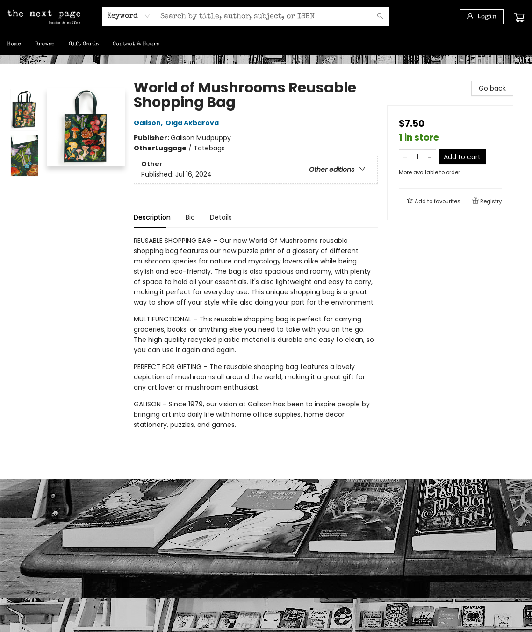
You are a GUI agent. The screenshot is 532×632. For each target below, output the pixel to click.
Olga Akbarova (193, 123)
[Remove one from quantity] (405, 157)
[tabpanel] (256, 346)
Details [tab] (221, 217)
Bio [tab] (190, 217)
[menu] (266, 44)
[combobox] (129, 16)
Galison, (149, 123)
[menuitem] (14, 44)
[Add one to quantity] (430, 157)
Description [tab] (152, 217)
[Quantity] (417, 156)
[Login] (482, 16)
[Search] (380, 16)
